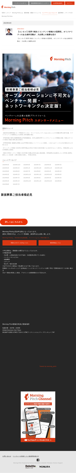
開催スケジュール (35, 12)
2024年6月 (37, 171)
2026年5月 (5, 164)
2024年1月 (16, 174)
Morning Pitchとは (17, 12)
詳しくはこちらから (17, 222)
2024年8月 (16, 171)
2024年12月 (37, 168)
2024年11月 (48, 168)
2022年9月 (58, 181)
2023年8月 (5, 177)
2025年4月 (58, 164)
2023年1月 (16, 181)
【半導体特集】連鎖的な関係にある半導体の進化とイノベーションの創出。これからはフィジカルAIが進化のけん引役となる (37, 143)
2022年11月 (37, 181)
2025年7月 (37, 164)
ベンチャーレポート (20, 3)
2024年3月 (58, 171)
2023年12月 (27, 174)
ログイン (69, 3)
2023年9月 (58, 174)
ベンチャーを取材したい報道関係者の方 (26, 456)
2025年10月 (16, 164)
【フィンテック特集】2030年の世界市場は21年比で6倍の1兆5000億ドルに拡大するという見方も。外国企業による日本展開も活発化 (37, 148)
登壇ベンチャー (6, 12)
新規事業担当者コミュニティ (40, 3)
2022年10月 (48, 181)
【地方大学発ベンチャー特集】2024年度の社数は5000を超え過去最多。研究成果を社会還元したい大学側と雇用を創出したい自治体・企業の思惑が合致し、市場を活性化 (37, 154)
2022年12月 (27, 181)
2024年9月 (5, 171)
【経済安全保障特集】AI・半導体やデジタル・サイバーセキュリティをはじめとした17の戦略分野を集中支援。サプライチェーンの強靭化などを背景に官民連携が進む (37, 133)
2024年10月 (58, 168)
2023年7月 (16, 177)
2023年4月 (47, 177)
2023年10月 (48, 174)
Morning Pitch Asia (7, 16)
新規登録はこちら (55, 243)
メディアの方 (68, 12)
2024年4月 (47, 171)
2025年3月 (5, 168)
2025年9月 (26, 164)
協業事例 (60, 12)
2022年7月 (16, 184)
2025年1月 (26, 168)
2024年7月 (26, 171)
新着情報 (26, 12)
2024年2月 (5, 174)
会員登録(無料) (57, 3)
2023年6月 (26, 177)
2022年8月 (5, 184)
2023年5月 (37, 177)
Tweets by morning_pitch (47, 366)
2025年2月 (16, 168)
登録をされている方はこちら (19, 243)
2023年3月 (58, 177)
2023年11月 (37, 174)
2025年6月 (47, 164)
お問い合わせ (6, 456)
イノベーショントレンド (49, 12)
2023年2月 (5, 181)
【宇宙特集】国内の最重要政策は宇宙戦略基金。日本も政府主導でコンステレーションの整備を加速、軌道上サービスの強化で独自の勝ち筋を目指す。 (37, 138)
